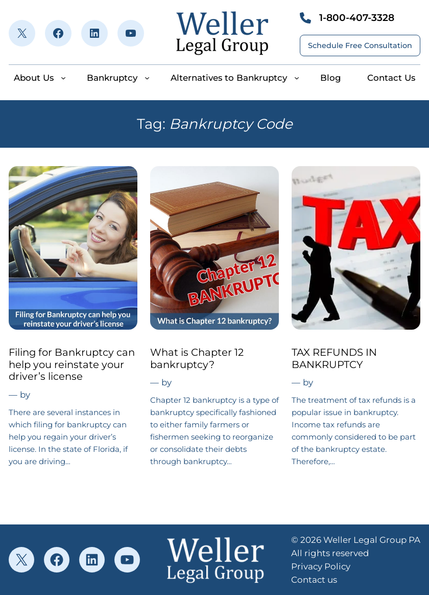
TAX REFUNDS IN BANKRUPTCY (334, 359)
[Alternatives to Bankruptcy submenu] (296, 77)
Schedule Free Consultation (360, 45)
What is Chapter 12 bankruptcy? (197, 359)
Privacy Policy (320, 566)
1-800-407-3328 (356, 18)
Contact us (314, 580)
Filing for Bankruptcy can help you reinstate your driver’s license (72, 364)
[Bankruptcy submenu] (147, 77)
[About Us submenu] (63, 77)
